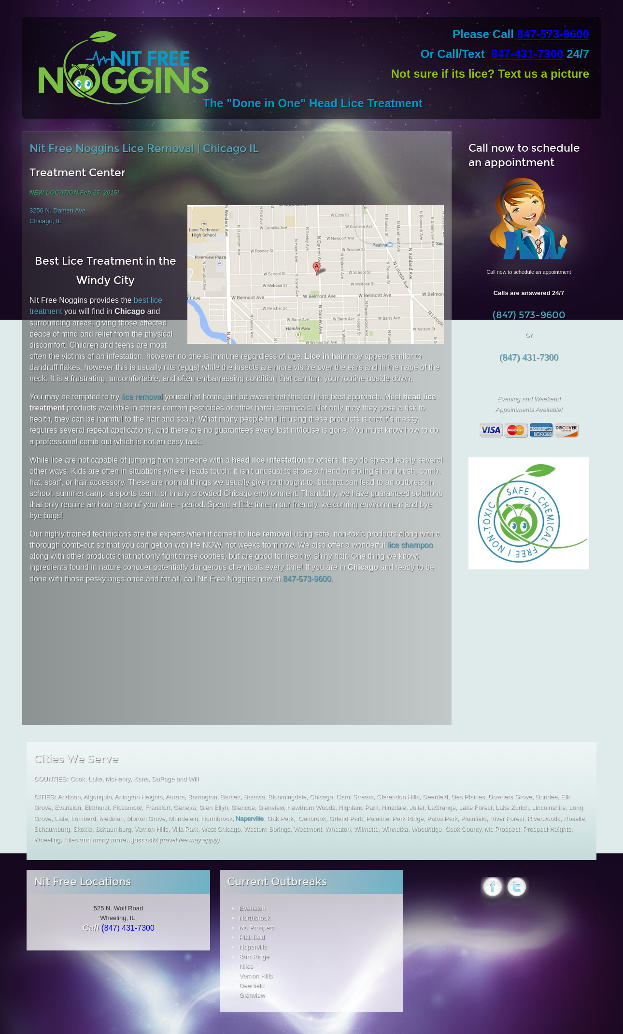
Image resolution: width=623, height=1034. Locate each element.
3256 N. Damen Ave (57, 210)
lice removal (142, 397)
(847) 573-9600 (529, 315)
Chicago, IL (45, 221)
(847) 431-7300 (528, 357)
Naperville (250, 818)
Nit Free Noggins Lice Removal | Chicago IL (143, 148)
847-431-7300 (527, 53)
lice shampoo (410, 545)
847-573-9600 (553, 34)
